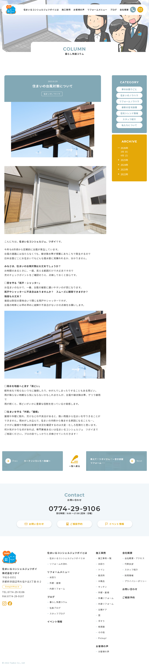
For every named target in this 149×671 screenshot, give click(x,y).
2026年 (124, 148)
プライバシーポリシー (136, 581)
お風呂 (101, 581)
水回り (53, 577)
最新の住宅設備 (129, 107)
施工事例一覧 (104, 558)
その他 (101, 632)
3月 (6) (124, 151)
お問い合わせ (129, 589)
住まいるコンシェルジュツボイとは (67, 558)
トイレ (101, 569)
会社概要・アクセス (134, 558)
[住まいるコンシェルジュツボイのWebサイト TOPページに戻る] (11, 9)
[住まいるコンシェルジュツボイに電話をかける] (74, 510)
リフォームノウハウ (129, 101)
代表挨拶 (129, 563)
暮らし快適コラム (58, 602)
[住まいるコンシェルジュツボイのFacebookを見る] (10, 603)
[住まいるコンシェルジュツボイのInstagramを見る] (4, 603)
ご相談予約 (128, 597)
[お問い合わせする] (140, 10)
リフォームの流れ (58, 563)
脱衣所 (101, 575)
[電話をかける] (133, 10)
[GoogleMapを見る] (12, 586)
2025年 (124, 160)
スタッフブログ (57, 613)
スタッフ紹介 (129, 119)
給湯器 (101, 626)
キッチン (102, 586)
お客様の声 (103, 651)
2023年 (124, 169)
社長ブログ (55, 607)
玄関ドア (102, 609)
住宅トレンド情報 (129, 113)
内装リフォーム (57, 588)
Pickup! (102, 638)
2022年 (124, 174)
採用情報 (129, 575)
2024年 (124, 165)
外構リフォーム (106, 598)
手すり (101, 620)
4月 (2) (124, 155)
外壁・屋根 (55, 582)
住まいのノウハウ (52, 93)
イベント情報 (54, 621)
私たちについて (129, 125)
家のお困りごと (129, 89)
